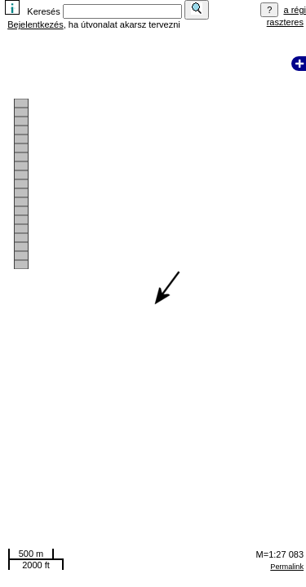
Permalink (287, 567)
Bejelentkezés (35, 24)
